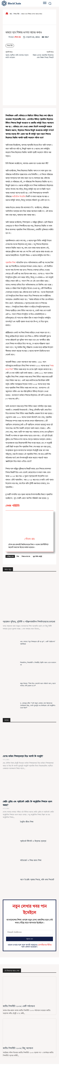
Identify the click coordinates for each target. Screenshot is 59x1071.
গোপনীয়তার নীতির (44, 945)
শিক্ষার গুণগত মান (26, 556)
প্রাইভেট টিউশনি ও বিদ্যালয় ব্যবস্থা (33, 841)
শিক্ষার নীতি (16, 14)
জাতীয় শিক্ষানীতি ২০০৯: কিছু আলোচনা (18, 1048)
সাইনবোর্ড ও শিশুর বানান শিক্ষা (30, 860)
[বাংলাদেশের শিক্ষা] (19, 3)
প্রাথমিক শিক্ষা (11, 262)
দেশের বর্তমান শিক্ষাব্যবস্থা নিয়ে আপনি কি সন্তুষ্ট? (23, 756)
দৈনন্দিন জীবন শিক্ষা (26, 821)
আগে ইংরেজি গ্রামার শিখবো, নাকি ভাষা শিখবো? (37, 879)
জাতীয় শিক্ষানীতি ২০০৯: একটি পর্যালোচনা (19, 1006)
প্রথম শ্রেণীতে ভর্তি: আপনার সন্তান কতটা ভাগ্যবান (17, 56)
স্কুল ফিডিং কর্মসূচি (37, 556)
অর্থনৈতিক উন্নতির (18, 196)
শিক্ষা (18, 556)
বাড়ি (11, 14)
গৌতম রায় (17, 37)
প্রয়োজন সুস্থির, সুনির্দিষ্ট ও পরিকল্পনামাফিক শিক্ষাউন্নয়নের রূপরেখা (29, 621)
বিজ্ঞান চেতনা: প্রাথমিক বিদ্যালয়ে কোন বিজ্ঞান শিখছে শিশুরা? (43, 56)
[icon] (7, 14)
